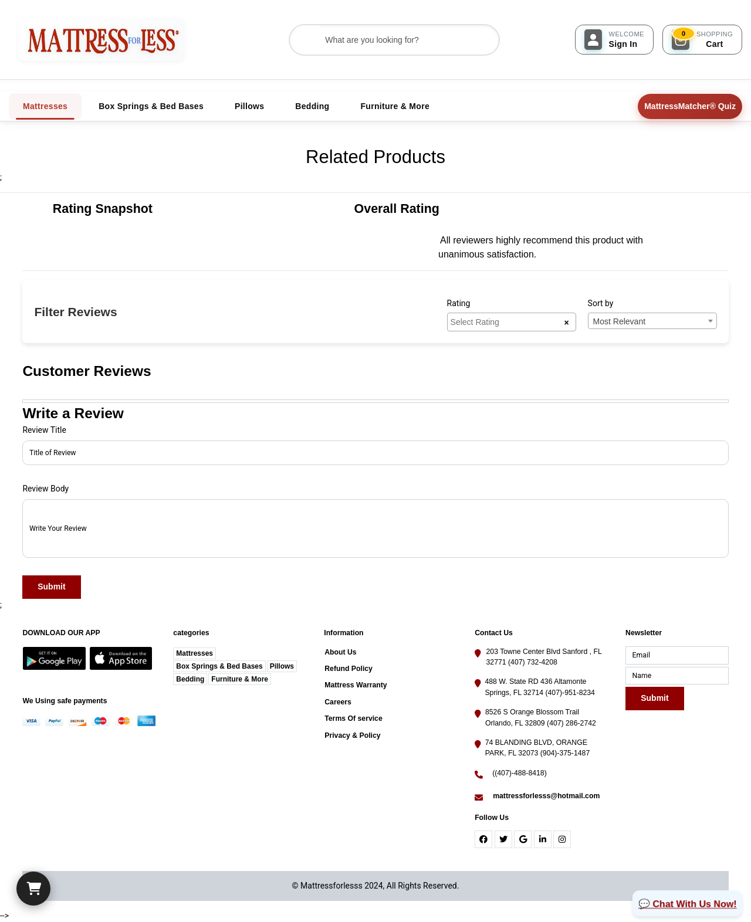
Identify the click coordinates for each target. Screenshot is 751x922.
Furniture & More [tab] (394, 106)
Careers (337, 702)
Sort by (601, 303)
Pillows (282, 666)
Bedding (190, 679)
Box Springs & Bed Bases (219, 666)
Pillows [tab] (249, 106)
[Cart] (33, 889)
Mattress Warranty (355, 685)
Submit (52, 587)
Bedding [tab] (312, 106)
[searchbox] (507, 321)
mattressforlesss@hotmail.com (546, 796)
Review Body (45, 488)
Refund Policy (348, 669)
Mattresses (194, 653)
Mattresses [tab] (45, 106)
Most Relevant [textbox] (619, 321)
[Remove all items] (566, 322)
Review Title (44, 430)
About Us (340, 652)
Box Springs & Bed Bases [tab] (151, 106)
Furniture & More (239, 679)
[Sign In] (614, 40)
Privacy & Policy (352, 735)
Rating (459, 303)
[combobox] (511, 322)
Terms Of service (353, 718)
